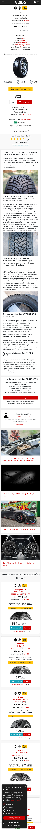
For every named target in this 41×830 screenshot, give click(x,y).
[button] (14, 826)
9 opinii (26, 761)
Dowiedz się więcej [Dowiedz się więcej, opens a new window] (15, 800)
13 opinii (26, 707)
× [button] (25, 786)
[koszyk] (38, 2)
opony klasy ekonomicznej (22, 44)
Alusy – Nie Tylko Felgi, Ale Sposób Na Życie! (19, 529)
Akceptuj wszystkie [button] (14, 818)
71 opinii (26, 599)
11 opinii (26, 654)
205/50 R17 (23, 40)
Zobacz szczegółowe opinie (20, 145)
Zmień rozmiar (14, 31)
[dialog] (14, 806)
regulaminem (20, 404)
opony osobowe (21, 46)
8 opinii (26, 20)
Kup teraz (27, 628)
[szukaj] (35, 2)
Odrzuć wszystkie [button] (14, 822)
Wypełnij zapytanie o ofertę (20, 424)
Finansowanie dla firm (17, 631)
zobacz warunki (26, 114)
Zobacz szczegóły (16, 628)
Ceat (23, 38)
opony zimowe (22, 42)
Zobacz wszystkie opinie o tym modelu (20, 398)
